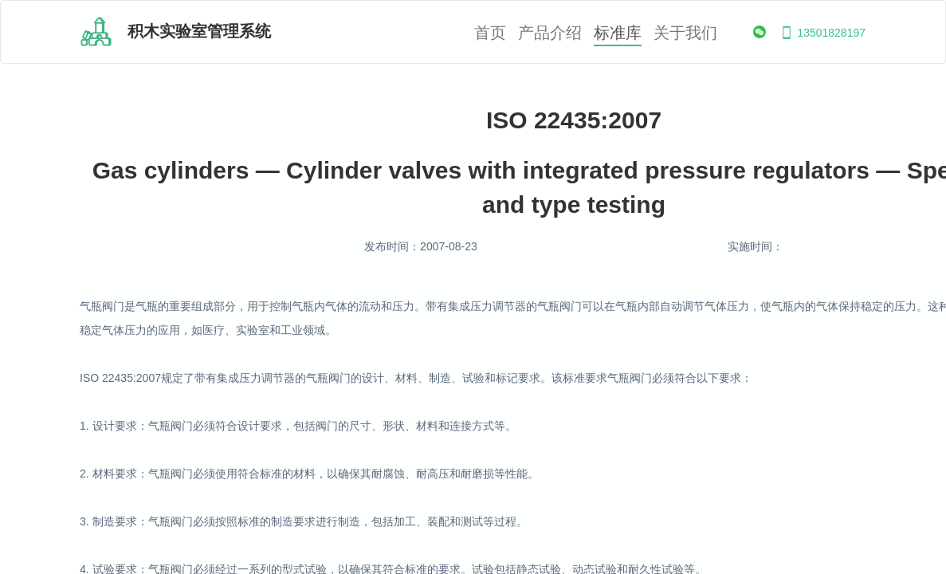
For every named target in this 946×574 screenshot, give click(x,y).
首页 (490, 33)
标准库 (618, 33)
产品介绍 (550, 33)
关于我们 (685, 33)
